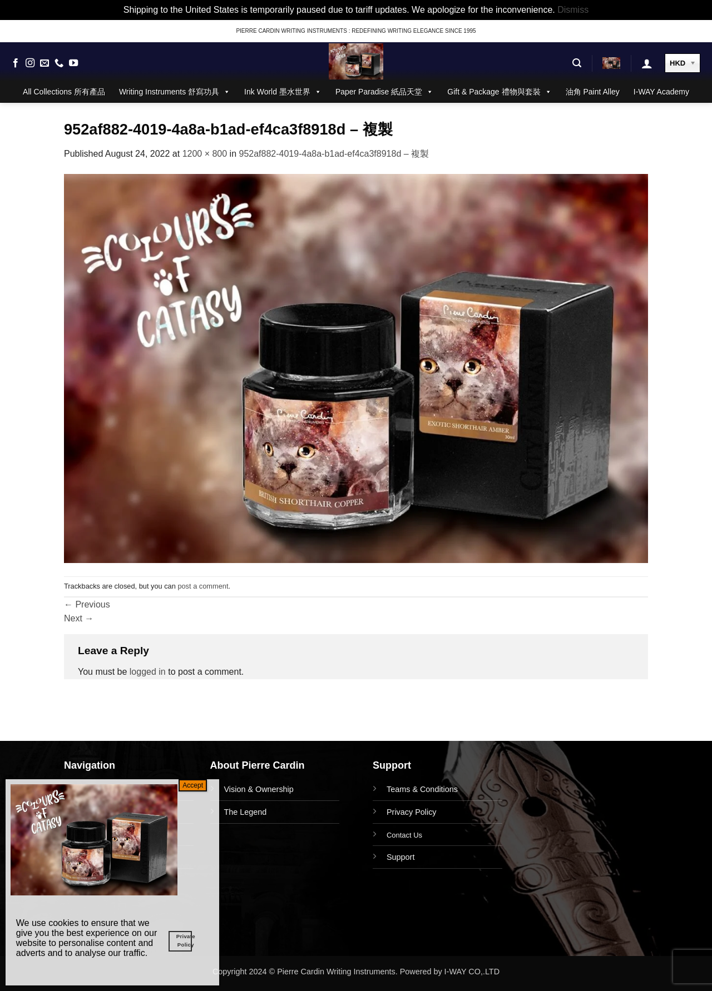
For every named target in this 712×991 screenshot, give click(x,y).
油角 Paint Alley (593, 91)
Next (78, 618)
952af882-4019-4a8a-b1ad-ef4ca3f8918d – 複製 (334, 153)
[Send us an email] (44, 63)
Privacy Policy (412, 812)
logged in (148, 671)
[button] (576, 63)
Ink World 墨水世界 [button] (283, 92)
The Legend (245, 812)
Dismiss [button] (573, 9)
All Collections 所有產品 (64, 91)
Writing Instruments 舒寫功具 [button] (174, 92)
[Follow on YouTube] (73, 63)
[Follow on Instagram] (30, 63)
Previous (87, 604)
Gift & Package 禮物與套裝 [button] (499, 92)
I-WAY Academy (661, 91)
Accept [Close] (192, 785)
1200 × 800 (205, 153)
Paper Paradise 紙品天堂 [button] (384, 92)
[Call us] (59, 63)
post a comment (202, 586)
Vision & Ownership (259, 789)
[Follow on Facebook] (15, 63)
